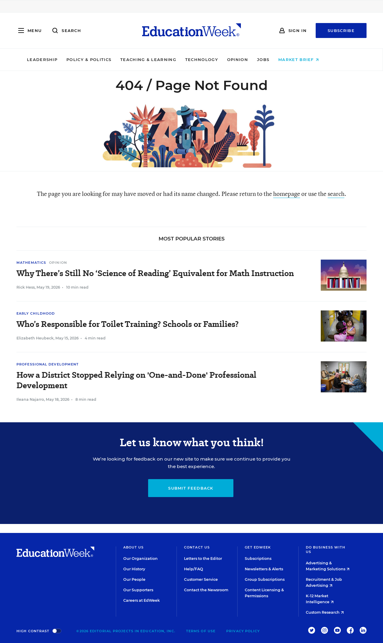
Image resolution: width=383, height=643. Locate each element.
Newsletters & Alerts (264, 569)
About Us (133, 547)
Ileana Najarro (30, 399)
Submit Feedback (190, 488)
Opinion (256, 59)
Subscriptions (258, 558)
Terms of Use (200, 631)
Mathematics (31, 262)
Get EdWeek (258, 547)
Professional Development (47, 364)
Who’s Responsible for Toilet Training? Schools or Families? (127, 324)
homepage (286, 194)
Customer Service (201, 579)
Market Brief (317, 59)
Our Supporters (138, 590)
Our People (134, 579)
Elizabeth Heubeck (35, 338)
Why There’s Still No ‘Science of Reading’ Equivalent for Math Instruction (155, 273)
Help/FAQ (193, 569)
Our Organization (140, 558)
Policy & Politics (107, 59)
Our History (134, 569)
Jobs (282, 59)
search (336, 194)
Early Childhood (35, 313)
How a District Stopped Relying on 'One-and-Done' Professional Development (136, 380)
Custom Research (325, 612)
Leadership (60, 59)
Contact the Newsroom (206, 590)
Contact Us (197, 547)
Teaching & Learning (167, 59)
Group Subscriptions (265, 579)
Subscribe (341, 30)
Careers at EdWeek (141, 600)
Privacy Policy (243, 631)
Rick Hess (25, 287)
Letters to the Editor (203, 558)
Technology (220, 59)
